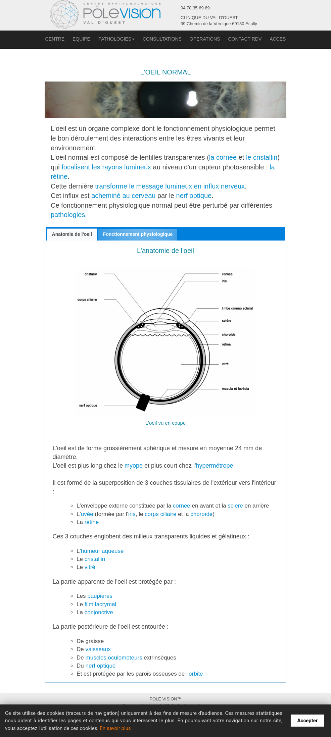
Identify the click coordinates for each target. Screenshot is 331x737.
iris (132, 514)
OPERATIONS (205, 39)
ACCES (278, 39)
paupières (99, 596)
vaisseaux (98, 649)
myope (134, 465)
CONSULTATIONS (162, 39)
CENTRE (55, 39)
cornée (181, 506)
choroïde (201, 514)
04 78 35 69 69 (195, 7)
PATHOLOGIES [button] (116, 39)
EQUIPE (81, 39)
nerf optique (194, 195)
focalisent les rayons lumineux (106, 167)
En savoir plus (115, 728)
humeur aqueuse (102, 551)
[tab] (72, 234)
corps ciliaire (160, 514)
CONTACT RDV (245, 39)
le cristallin (261, 157)
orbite (196, 674)
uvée (87, 514)
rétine (91, 522)
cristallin (95, 559)
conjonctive (99, 612)
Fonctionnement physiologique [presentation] (138, 234)
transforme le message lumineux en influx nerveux (170, 186)
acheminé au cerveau (123, 195)
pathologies (68, 214)
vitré (90, 567)
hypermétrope (214, 465)
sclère (234, 506)
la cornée (223, 157)
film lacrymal (100, 604)
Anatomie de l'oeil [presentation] (72, 234)
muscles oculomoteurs (115, 657)
